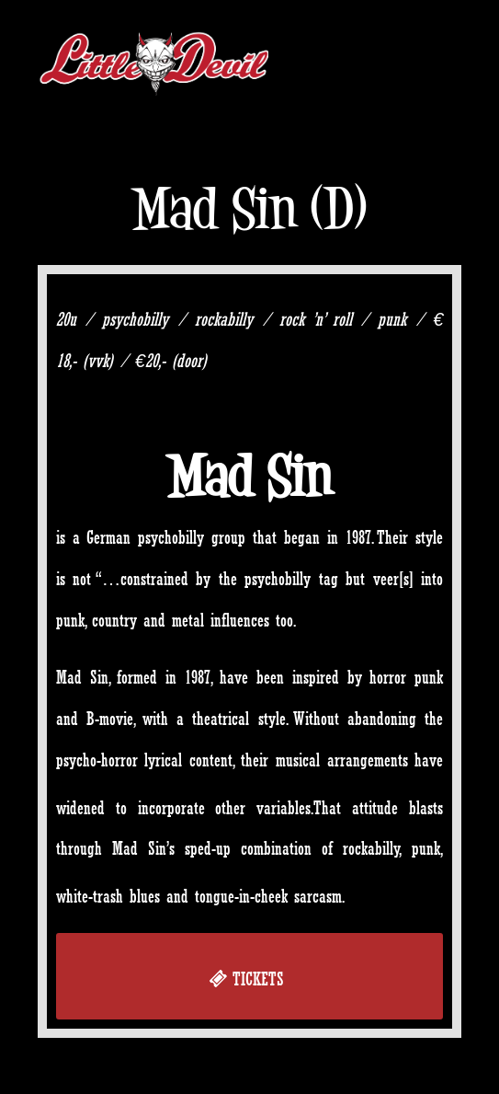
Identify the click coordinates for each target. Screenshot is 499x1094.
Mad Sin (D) (249, 208)
